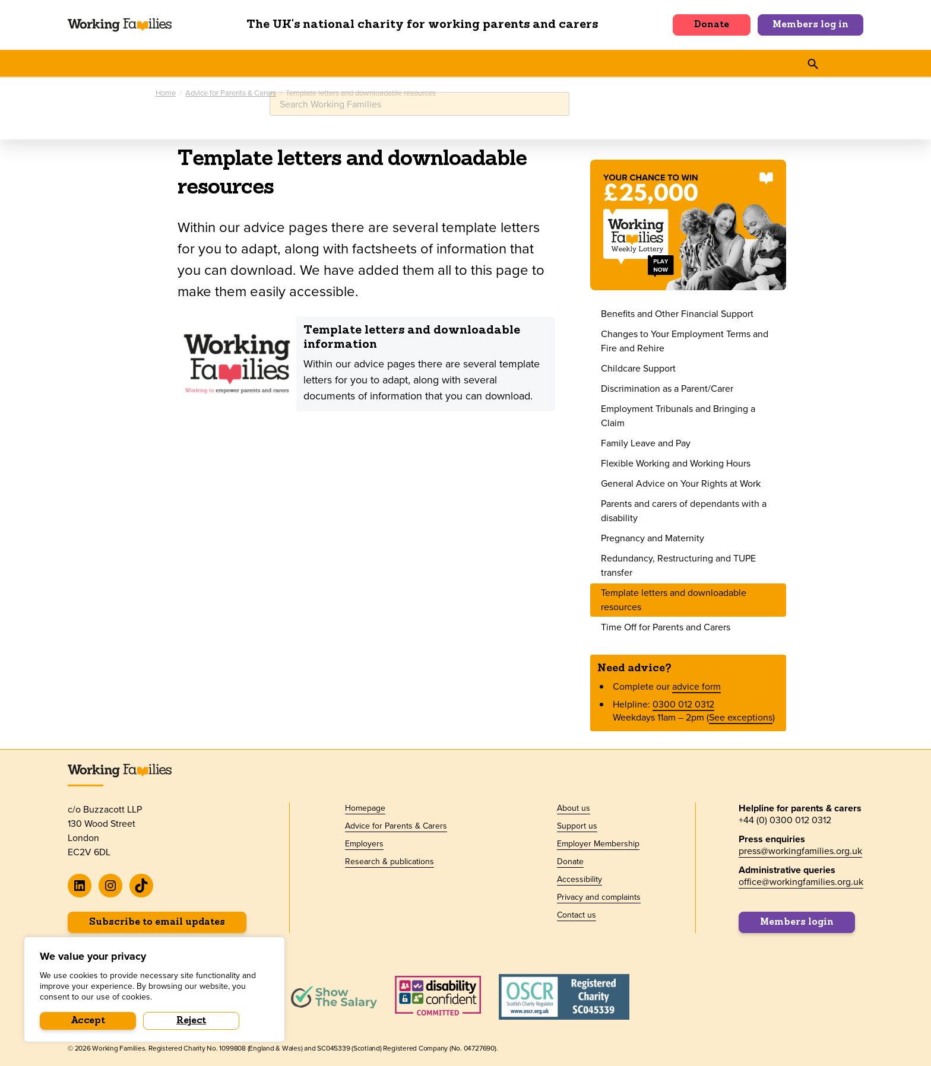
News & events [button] (348, 63)
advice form (696, 684)
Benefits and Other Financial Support (677, 312)
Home (166, 92)
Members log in (810, 25)
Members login (797, 920)
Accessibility (579, 878)
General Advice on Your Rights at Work (681, 481)
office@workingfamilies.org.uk (801, 880)
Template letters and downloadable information (411, 336)
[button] (688, 63)
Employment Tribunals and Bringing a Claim (678, 414)
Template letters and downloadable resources (673, 598)
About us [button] (529, 63)
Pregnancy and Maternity (652, 536)
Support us (577, 824)
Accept (88, 1021)
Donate (711, 25)
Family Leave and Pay (646, 441)
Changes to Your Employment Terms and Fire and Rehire (684, 339)
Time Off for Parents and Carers (665, 625)
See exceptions (740, 715)
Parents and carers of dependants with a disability (684, 509)
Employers (364, 842)
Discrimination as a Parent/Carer (667, 387)
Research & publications (389, 860)
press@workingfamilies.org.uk (800, 849)
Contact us (576, 913)
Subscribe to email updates (157, 920)
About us (573, 807)
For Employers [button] (259, 63)
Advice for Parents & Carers (230, 92)
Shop (657, 63)
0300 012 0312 (683, 702)
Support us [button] (597, 63)
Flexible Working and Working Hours (675, 461)
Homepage (365, 807)
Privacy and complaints (599, 896)
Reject (191, 1021)
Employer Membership (598, 842)
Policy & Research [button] (445, 63)
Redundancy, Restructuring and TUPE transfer (678, 564)
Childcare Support (638, 366)
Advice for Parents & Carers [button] (139, 63)
